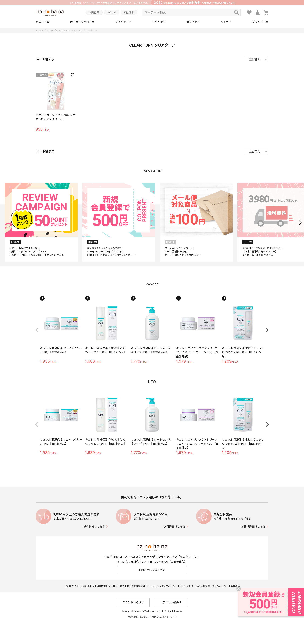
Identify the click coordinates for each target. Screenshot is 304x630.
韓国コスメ (42, 21)
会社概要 (235, 586)
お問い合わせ (87, 586)
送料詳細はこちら (94, 526)
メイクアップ (123, 21)
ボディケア (193, 21)
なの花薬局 (133, 617)
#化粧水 (129, 12)
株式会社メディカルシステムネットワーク (158, 617)
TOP (38, 30)
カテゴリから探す (171, 602)
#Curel (111, 12)
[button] (300, 222)
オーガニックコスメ (82, 21)
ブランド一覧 (260, 21)
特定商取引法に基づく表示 (110, 586)
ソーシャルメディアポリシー (162, 586)
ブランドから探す (133, 602)
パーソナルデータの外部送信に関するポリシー (204, 586)
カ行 (62, 30)
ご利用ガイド (71, 586)
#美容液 (94, 12)
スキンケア (159, 21)
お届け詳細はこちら (253, 526)
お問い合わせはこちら (152, 570)
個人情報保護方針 (136, 586)
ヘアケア (225, 21)
